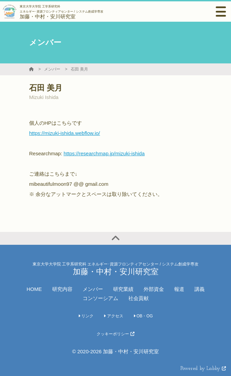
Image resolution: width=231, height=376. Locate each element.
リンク (85, 316)
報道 (179, 289)
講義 (199, 289)
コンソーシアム (100, 298)
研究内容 (62, 289)
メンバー (52, 69)
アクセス (113, 316)
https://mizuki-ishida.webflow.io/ (64, 133)
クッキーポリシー (115, 334)
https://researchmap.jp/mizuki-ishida (104, 153)
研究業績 (123, 289)
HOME (34, 289)
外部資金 (154, 289)
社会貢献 (138, 298)
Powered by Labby (203, 368)
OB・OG (143, 316)
